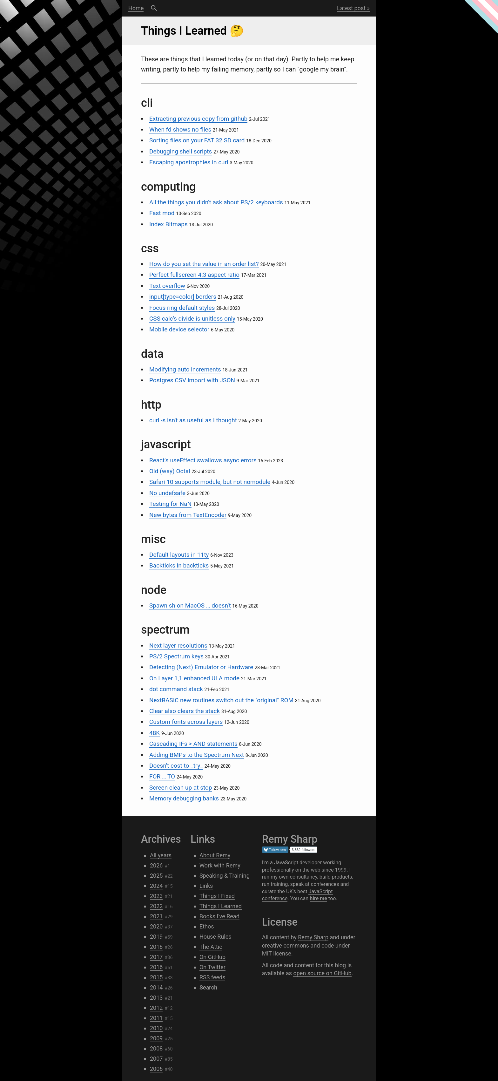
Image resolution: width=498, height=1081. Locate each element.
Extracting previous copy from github (198, 118)
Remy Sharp (313, 937)
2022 (156, 906)
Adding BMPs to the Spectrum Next (196, 754)
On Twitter (212, 967)
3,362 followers (303, 850)
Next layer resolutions (178, 645)
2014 (156, 987)
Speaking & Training (224, 875)
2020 (156, 926)
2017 (156, 957)
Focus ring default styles (182, 307)
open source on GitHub (322, 973)
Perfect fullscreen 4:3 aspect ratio (194, 274)
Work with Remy (219, 865)
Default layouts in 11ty (179, 554)
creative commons (285, 945)
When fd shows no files (180, 129)
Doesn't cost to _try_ (176, 765)
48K (154, 733)
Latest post (351, 8)
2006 (156, 1068)
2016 (156, 967)
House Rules (215, 936)
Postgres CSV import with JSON (192, 380)
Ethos (206, 926)
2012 (156, 1007)
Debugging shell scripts (180, 151)
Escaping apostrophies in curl (188, 162)
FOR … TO (162, 776)
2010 (156, 1028)
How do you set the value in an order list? (204, 264)
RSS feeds (212, 977)
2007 (156, 1058)
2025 (156, 875)
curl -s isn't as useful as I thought (193, 420)
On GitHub (212, 957)
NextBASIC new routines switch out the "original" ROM (221, 700)
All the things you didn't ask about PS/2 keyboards (216, 202)
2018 (156, 946)
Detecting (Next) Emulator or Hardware (201, 667)
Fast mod (161, 213)
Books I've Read (219, 916)
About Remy (214, 855)
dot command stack (176, 689)
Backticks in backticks (179, 565)
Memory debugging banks (184, 798)
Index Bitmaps (168, 224)
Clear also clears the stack (184, 711)
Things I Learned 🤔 (192, 30)
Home (136, 8)
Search (154, 8)
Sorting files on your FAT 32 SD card (197, 140)
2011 (156, 1018)
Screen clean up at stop (180, 787)
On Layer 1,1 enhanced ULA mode (194, 678)
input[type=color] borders (182, 296)
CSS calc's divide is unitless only (192, 318)
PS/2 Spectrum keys (176, 656)
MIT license (276, 953)
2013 (156, 997)
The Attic (210, 946)
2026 (156, 865)
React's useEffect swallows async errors (203, 460)
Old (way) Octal (169, 471)
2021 (156, 916)
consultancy (303, 877)
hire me (318, 898)
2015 (156, 977)
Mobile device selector (179, 329)
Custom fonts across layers (186, 721)
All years (161, 855)
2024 (156, 885)
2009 (156, 1038)
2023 (156, 896)
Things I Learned (220, 906)
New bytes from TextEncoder (187, 515)
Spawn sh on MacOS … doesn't (190, 605)
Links (206, 885)
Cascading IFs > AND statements (193, 743)
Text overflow (167, 285)
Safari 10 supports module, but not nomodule (209, 482)
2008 (156, 1048)
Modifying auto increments (185, 369)
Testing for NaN (170, 503)
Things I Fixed (217, 896)
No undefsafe (167, 493)
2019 (156, 936)
